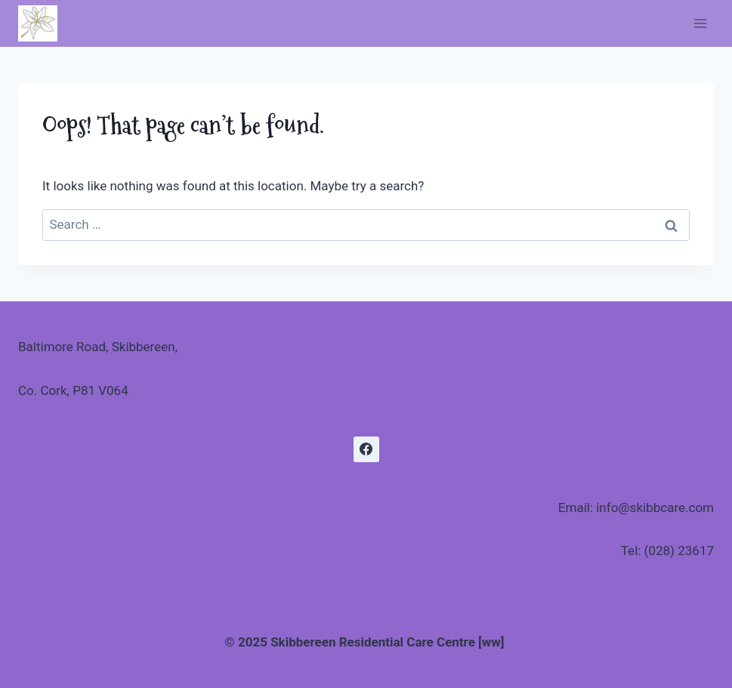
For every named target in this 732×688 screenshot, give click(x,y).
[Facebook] (366, 449)
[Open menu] (700, 23)
